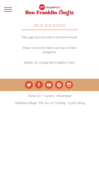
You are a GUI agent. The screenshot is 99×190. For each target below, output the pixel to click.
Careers (48, 96)
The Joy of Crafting (51, 103)
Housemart (64, 96)
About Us (34, 96)
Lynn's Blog (76, 103)
